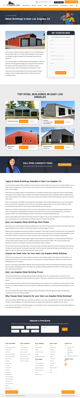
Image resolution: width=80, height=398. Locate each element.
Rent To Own (53, 352)
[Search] (36, 2)
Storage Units (8, 374)
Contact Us (52, 359)
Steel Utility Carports (24, 359)
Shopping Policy (53, 368)
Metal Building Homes (10, 347)
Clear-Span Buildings (10, 356)
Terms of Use (72, 396)
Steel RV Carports (24, 356)
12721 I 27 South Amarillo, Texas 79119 (70, 349)
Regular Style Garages (40, 356)
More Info (33, 121)
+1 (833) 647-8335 (72, 2)
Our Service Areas (11, 392)
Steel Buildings (26, 5)
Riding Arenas (8, 388)
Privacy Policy (64, 396)
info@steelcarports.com (72, 356)
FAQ (51, 370)
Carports (33, 5)
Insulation (52, 350)
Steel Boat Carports (24, 361)
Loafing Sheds (8, 381)
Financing (52, 354)
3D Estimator (59, 2)
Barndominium (38, 374)
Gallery (51, 356)
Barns (46, 5)
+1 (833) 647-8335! (26, 307)
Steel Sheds (7, 372)
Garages (40, 5)
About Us (72, 5)
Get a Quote (23, 121)
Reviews (52, 365)
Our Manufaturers (68, 392)
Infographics (52, 363)
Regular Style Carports (25, 354)
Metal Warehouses (9, 377)
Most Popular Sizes (54, 5)
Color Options (53, 347)
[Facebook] (66, 365)
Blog (51, 372)
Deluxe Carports (23, 352)
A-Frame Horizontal (24, 347)
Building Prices (64, 5)
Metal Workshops (9, 379)
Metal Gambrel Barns (39, 365)
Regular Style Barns (39, 368)
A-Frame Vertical (24, 350)
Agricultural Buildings (10, 354)
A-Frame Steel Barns (39, 363)
